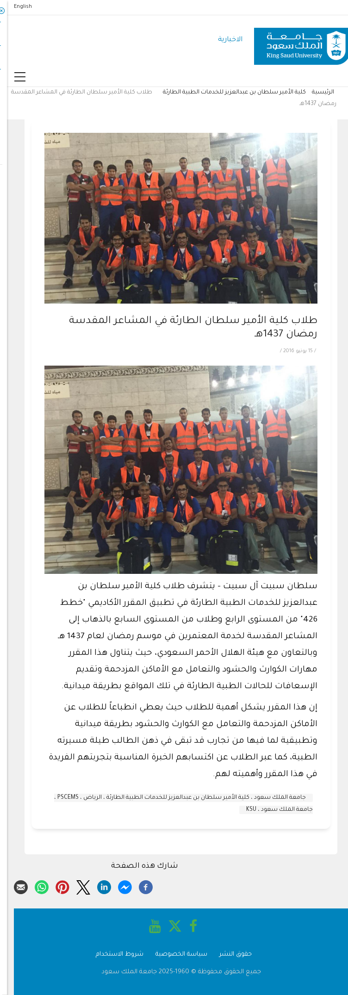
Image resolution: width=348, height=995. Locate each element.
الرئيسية (316, 92)
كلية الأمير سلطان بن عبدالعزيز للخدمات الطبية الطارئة (227, 92)
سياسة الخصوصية (174, 954)
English (16, 7)
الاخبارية (223, 40)
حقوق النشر (228, 954)
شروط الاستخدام (113, 954)
